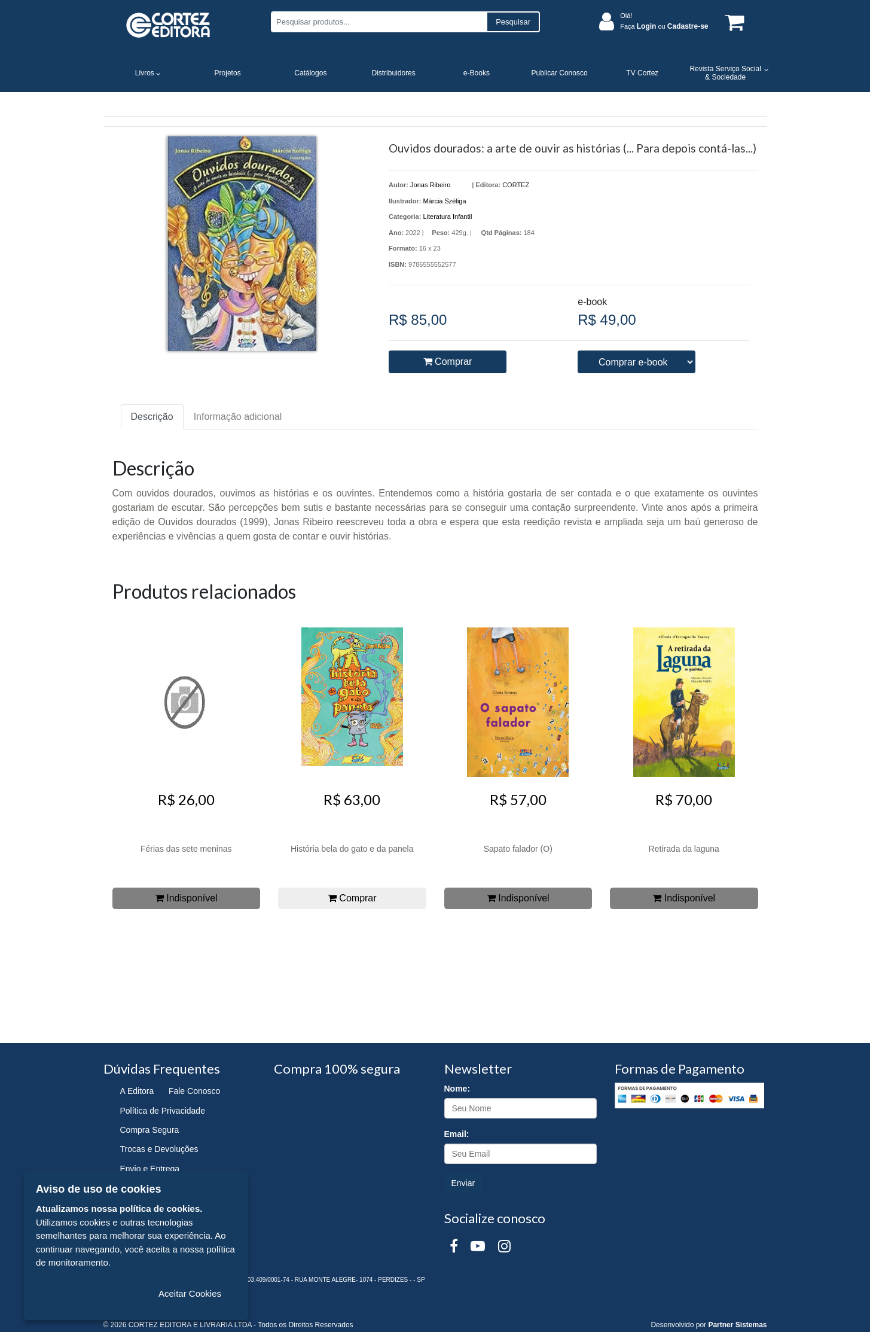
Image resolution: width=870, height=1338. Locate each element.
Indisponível (186, 898)
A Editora (137, 1091)
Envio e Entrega (150, 1169)
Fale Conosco (194, 1091)
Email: (456, 1134)
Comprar (447, 361)
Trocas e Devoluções (159, 1149)
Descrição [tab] (152, 417)
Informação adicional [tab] (238, 417)
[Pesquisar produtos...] (379, 21)
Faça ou (664, 26)
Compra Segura (149, 1130)
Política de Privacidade (162, 1110)
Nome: (457, 1088)
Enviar (463, 1183)
